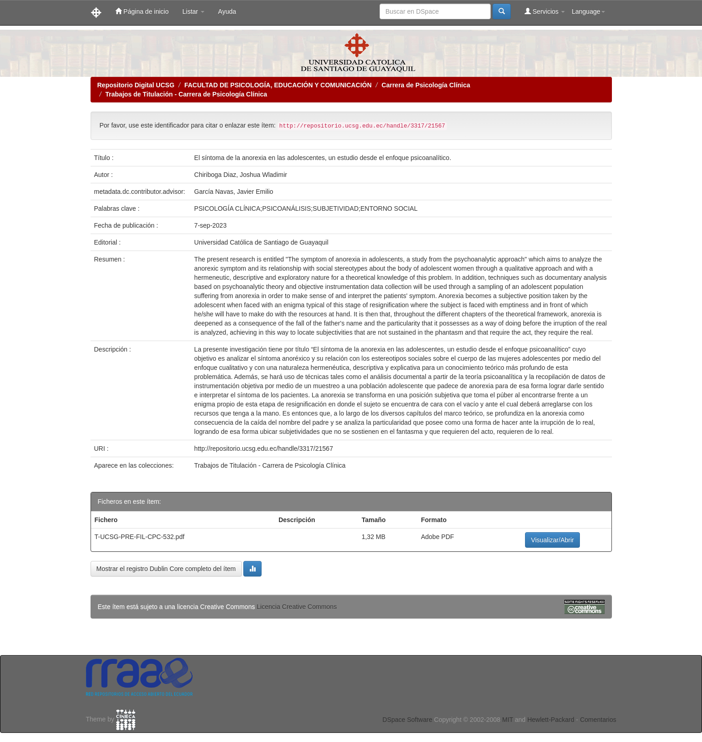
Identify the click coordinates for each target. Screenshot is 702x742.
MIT (507, 719)
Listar (193, 11)
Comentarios (598, 719)
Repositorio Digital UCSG (136, 85)
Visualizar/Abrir (552, 540)
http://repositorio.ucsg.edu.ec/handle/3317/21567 (263, 448)
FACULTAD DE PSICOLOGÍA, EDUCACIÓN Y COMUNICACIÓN (278, 85)
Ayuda (227, 11)
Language (588, 11)
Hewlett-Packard (550, 719)
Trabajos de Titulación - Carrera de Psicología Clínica (186, 94)
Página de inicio (142, 11)
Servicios (545, 11)
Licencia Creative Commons (297, 606)
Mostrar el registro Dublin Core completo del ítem (166, 568)
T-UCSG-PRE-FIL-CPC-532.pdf (140, 536)
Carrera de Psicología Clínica (425, 85)
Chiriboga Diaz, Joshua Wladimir (240, 174)
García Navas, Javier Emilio (233, 191)
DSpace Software (407, 719)
